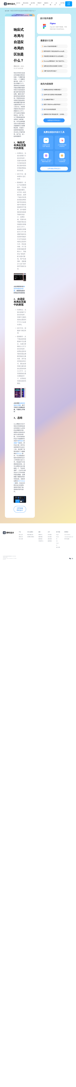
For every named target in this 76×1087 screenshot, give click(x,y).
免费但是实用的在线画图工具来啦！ (53, 66)
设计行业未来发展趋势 (50, 109)
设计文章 (7, 10)
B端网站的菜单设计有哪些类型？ (53, 89)
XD (57, 540)
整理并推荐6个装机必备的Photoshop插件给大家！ (54, 51)
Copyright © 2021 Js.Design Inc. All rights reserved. (9, 559)
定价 (55, 3)
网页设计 (19, 453)
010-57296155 (67, 534)
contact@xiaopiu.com (68, 536)
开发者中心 (41, 540)
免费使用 (68, 3)
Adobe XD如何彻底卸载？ (51, 46)
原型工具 (21, 536)
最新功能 (45, 3)
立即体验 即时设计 (20, 509)
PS (56, 538)
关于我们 (61, 3)
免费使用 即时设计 (54, 120)
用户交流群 (66, 538)
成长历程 (50, 538)
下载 (51, 3)
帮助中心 (39, 3)
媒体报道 (50, 540)
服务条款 (40, 538)
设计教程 (32, 3)
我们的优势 (25, 3)
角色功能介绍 (30, 534)
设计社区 (17, 3)
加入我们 (50, 536)
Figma (53, 23)
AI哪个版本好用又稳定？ (50, 71)
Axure (57, 543)
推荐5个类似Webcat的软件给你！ (52, 104)
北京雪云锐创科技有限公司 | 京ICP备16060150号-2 (9, 557)
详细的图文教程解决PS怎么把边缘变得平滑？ (54, 56)
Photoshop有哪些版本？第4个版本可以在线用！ (54, 61)
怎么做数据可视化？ (49, 99)
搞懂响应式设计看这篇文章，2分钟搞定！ (54, 114)
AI (56, 545)
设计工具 (21, 534)
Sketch (57, 536)
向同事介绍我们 (30, 536)
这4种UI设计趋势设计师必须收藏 (52, 94)
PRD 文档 (21, 538)
